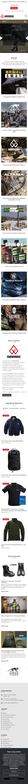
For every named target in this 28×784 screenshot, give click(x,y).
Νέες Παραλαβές (13, 408)
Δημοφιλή (5, 408)
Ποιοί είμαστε (5, 739)
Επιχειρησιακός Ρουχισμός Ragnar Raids (14, 333)
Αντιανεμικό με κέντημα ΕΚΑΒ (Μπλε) (12, 441)
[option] (14, 671)
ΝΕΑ (12, 11)
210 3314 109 (14, 5)
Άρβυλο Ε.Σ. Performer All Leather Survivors (11, 581)
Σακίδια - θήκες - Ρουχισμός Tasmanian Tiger (14, 130)
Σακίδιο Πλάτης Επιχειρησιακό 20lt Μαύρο (13, 475)
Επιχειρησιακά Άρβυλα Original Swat (14, 97)
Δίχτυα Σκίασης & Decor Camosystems (14, 233)
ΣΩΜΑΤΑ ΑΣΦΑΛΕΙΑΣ (7, 717)
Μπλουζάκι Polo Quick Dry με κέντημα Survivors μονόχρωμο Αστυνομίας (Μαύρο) (14, 509)
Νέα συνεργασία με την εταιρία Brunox (13, 616)
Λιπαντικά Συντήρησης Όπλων (14, 266)
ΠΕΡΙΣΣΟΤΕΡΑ (6, 395)
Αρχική (3, 713)
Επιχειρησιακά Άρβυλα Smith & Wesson (14, 300)
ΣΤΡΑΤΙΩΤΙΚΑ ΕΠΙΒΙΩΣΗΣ (8, 715)
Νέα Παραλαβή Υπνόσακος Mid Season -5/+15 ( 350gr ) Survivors (12, 651)
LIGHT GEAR (5, 719)
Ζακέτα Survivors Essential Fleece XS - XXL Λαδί (13, 545)
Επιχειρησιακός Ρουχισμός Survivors (14, 165)
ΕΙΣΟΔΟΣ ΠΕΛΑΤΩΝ (19, 11)
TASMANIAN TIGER (6, 723)
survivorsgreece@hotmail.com (11, 703)
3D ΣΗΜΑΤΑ (5, 729)
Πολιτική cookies (6, 747)
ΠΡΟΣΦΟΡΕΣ (14, 8)
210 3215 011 (12, 1)
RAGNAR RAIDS (5, 721)
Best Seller (22, 408)
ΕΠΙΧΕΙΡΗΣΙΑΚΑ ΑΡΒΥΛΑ (8, 725)
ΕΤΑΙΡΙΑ (7, 11)
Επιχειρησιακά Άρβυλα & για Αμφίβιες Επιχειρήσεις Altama (14, 199)
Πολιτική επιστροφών (7, 745)
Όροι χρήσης (5, 743)
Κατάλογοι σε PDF (6, 741)
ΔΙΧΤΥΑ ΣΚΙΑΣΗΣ (6, 727)
